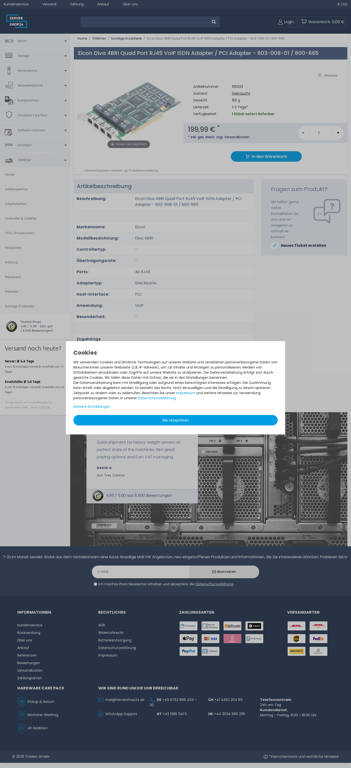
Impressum (185, 392)
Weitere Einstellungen (91, 406)
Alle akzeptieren (175, 420)
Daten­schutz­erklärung (157, 397)
